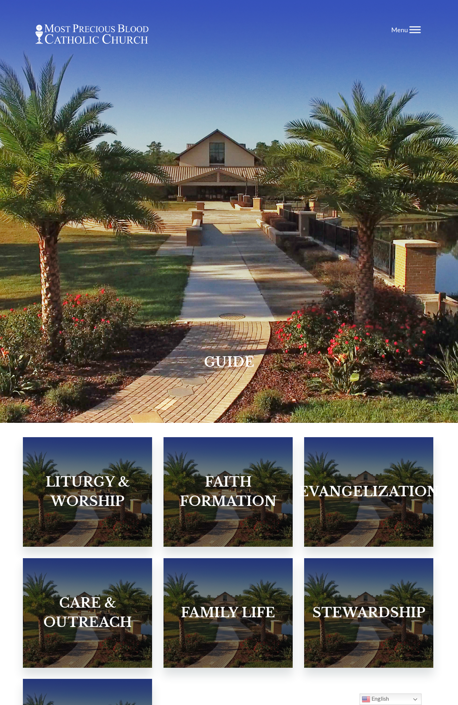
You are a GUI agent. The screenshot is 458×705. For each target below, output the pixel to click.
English (375, 699)
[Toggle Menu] (415, 29)
